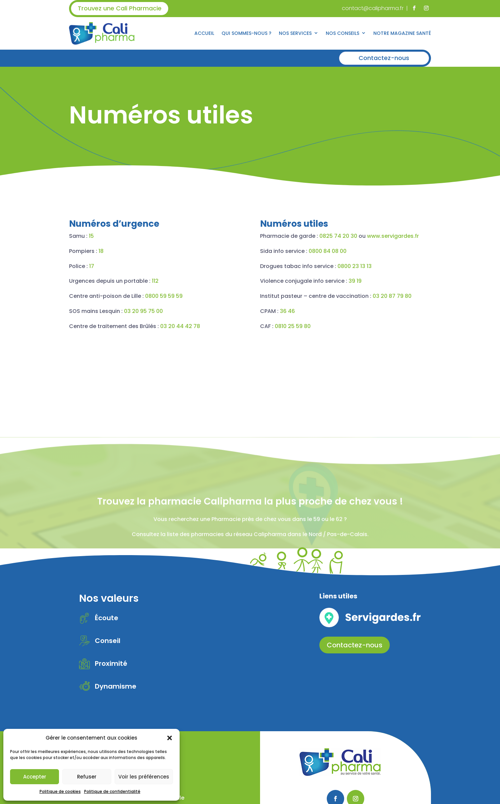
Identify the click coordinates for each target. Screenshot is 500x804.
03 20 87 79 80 (427, 296)
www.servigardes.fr (428, 236)
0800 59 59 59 (128, 296)
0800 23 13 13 (390, 266)
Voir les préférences (143, 776)
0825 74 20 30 (374, 236)
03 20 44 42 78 (144, 326)
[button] (169, 738)
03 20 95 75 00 (107, 311)
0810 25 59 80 (328, 326)
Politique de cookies (60, 791)
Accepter (34, 776)
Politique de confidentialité (112, 791)
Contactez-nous (384, 58)
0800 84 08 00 (363, 251)
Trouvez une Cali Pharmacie (120, 8)
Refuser (87, 776)
